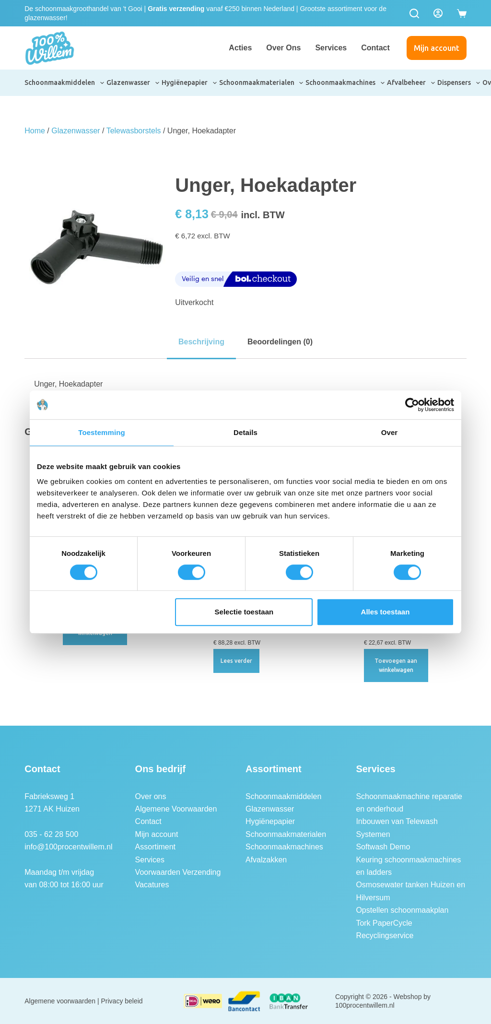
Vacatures (152, 885)
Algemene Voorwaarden (176, 809)
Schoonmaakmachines (345, 83)
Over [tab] (389, 432)
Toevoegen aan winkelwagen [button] (395, 665)
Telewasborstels (133, 131)
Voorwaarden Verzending (178, 872)
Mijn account (436, 48)
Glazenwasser (133, 83)
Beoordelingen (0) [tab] (280, 342)
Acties (240, 48)
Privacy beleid (122, 1001)
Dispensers (459, 83)
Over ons (283, 48)
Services (331, 48)
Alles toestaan (385, 612)
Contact (375, 48)
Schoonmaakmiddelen (64, 83)
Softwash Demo (383, 847)
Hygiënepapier (190, 83)
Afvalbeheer (411, 83)
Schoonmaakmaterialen (261, 83)
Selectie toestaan (244, 612)
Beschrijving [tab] (201, 342)
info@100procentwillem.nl (68, 847)
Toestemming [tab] (101, 432)
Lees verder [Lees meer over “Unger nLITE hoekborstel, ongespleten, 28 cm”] (236, 661)
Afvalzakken (266, 860)
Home (34, 131)
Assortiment (155, 847)
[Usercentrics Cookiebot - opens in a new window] (412, 405)
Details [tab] (245, 432)
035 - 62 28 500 (51, 834)
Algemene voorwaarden (59, 1001)
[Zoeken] (414, 13)
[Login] (438, 13)
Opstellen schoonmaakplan (402, 910)
